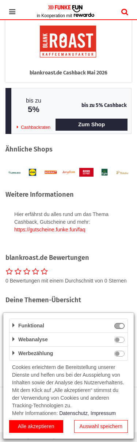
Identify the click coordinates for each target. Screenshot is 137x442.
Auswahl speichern (100, 426)
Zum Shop (91, 124)
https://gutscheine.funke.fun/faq (49, 229)
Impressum (103, 413)
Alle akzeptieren (36, 426)
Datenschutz (73, 413)
